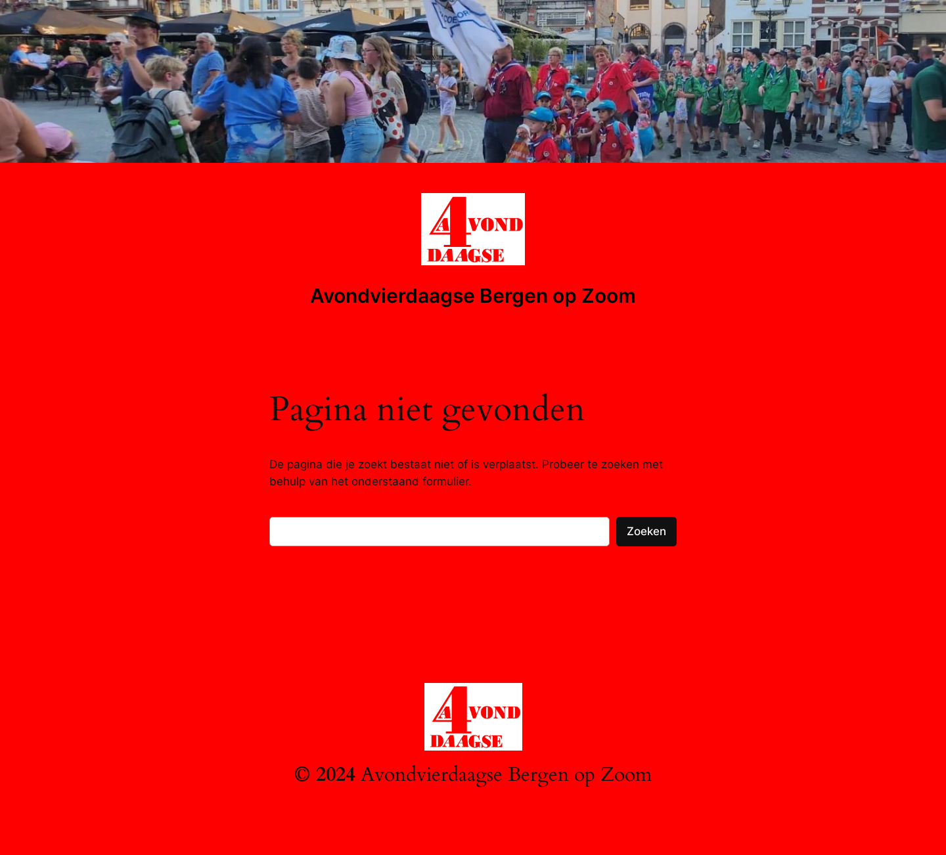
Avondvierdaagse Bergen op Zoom (473, 295)
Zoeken (646, 531)
